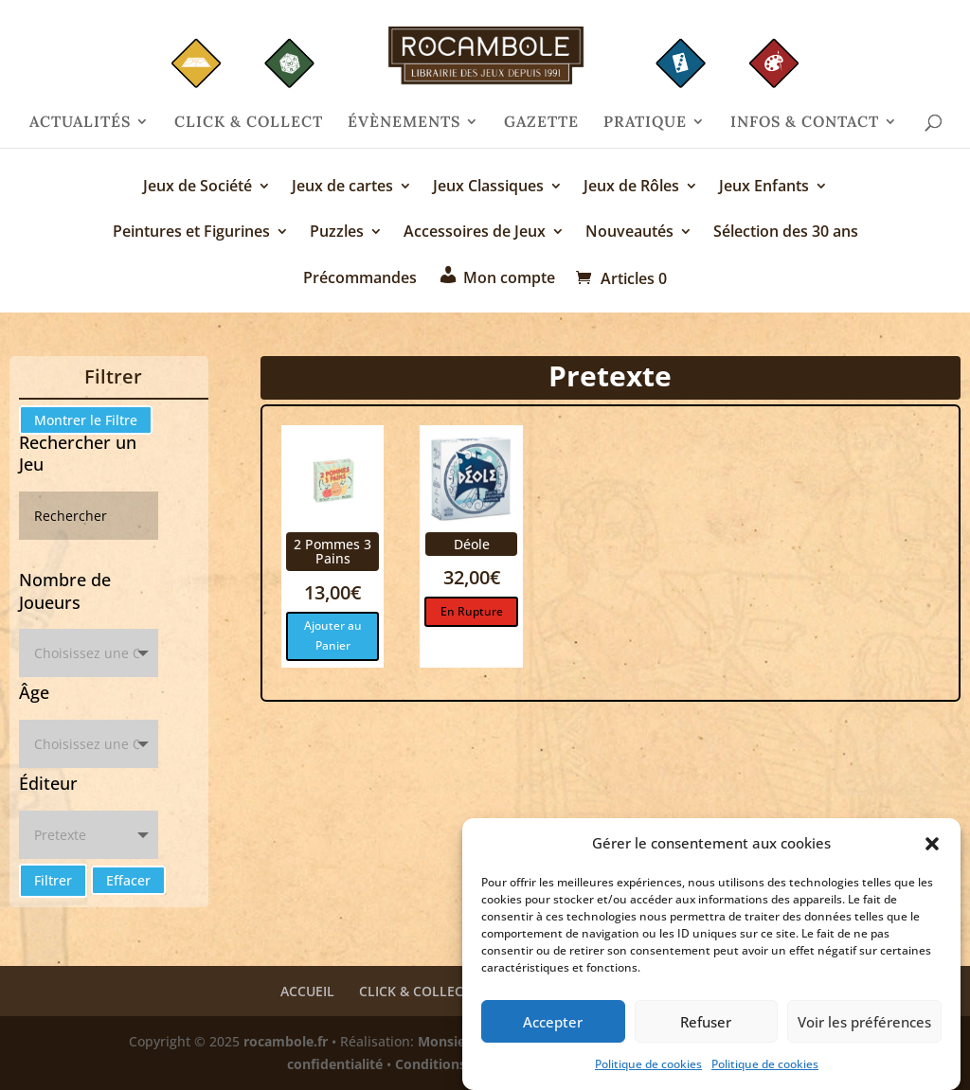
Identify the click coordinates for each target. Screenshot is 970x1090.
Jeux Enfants (764, 187)
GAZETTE (541, 123)
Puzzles (337, 232)
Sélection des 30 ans (785, 232)
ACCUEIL (307, 991)
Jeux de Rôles (631, 187)
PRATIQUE (645, 123)
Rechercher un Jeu (77, 453)
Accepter (553, 1025)
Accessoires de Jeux (475, 232)
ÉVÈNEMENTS (404, 123)
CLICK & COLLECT (248, 123)
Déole (472, 544)
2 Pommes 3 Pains (332, 551)
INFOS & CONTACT (804, 123)
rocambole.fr (285, 1041)
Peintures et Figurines (191, 232)
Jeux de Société (197, 187)
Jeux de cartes (342, 187)
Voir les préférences (864, 1025)
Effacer (128, 880)
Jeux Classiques (488, 187)
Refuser (705, 1025)
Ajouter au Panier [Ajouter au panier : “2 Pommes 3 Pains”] (333, 634)
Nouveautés (629, 232)
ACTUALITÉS (80, 123)
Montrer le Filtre (85, 420)
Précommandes (360, 279)
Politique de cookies (648, 1069)
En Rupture (471, 611)
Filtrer (53, 880)
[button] (932, 848)
